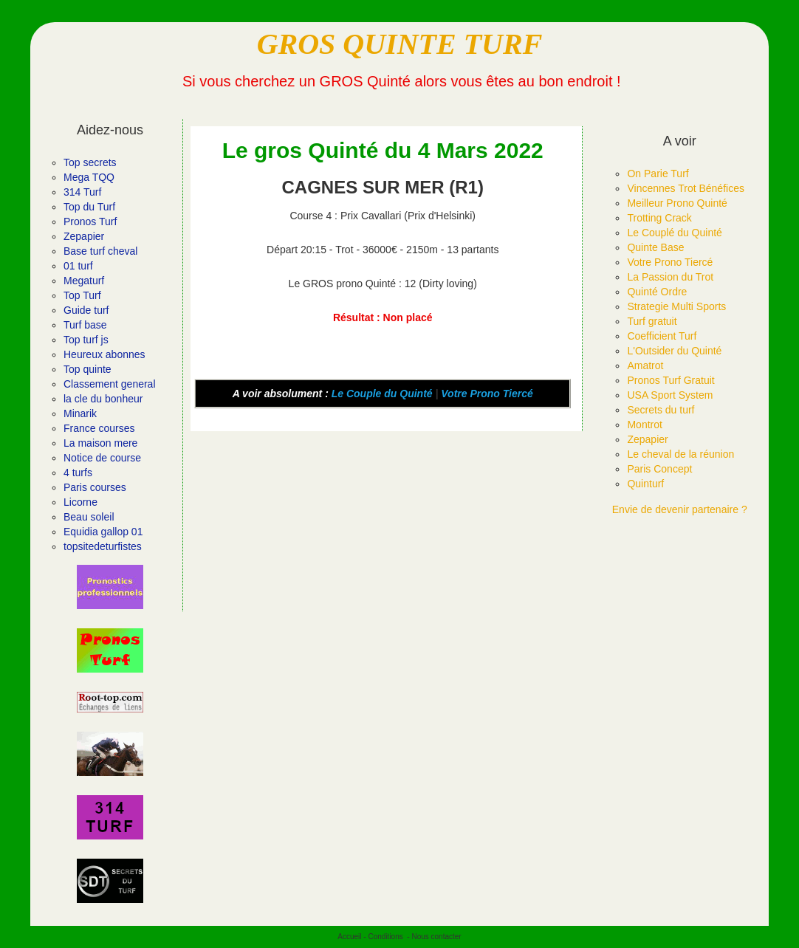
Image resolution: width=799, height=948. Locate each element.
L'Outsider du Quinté (674, 351)
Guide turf (86, 310)
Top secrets (90, 162)
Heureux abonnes (104, 354)
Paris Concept (659, 469)
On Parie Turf (657, 173)
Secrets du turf (660, 410)
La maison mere (100, 443)
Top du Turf (89, 207)
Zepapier (84, 236)
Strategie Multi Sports (676, 306)
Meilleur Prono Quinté (677, 203)
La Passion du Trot (670, 277)
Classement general (110, 384)
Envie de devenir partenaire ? (679, 509)
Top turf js (86, 340)
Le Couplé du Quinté (674, 232)
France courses (99, 428)
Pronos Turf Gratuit (670, 380)
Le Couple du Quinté (382, 393)
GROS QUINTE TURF (400, 44)
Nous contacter (436, 936)
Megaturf (84, 280)
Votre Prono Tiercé (486, 393)
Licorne (80, 502)
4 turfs (78, 472)
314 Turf (82, 192)
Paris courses (95, 487)
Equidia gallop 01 (103, 531)
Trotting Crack (659, 218)
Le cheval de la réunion (680, 454)
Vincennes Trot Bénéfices (685, 188)
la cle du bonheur (103, 399)
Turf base (85, 325)
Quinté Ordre (657, 292)
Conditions (385, 936)
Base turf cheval (100, 251)
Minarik (80, 413)
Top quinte (88, 369)
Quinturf (645, 484)
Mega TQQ (89, 177)
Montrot (644, 424)
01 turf (78, 266)
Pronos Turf (90, 221)
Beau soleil (89, 517)
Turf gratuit (651, 321)
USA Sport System (670, 395)
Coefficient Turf (661, 336)
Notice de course (102, 458)
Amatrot (645, 365)
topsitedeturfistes (103, 546)
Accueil (349, 936)
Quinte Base (655, 247)
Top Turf (82, 295)
